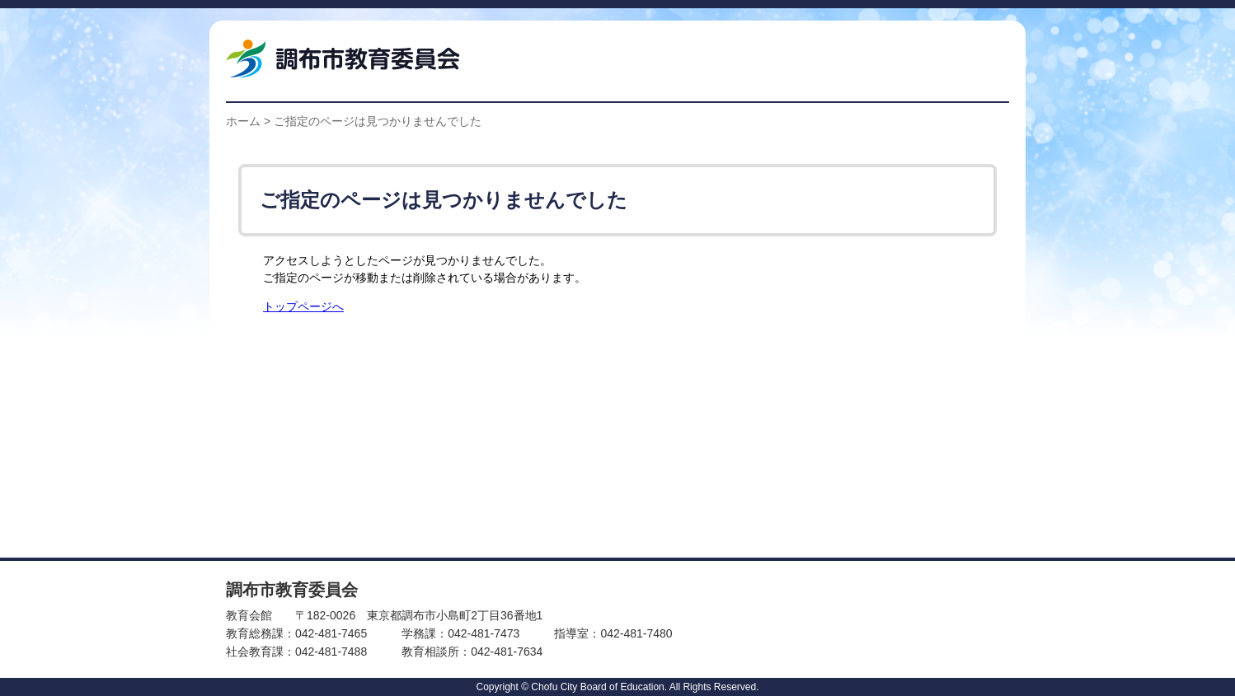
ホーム (243, 121)
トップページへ (303, 307)
